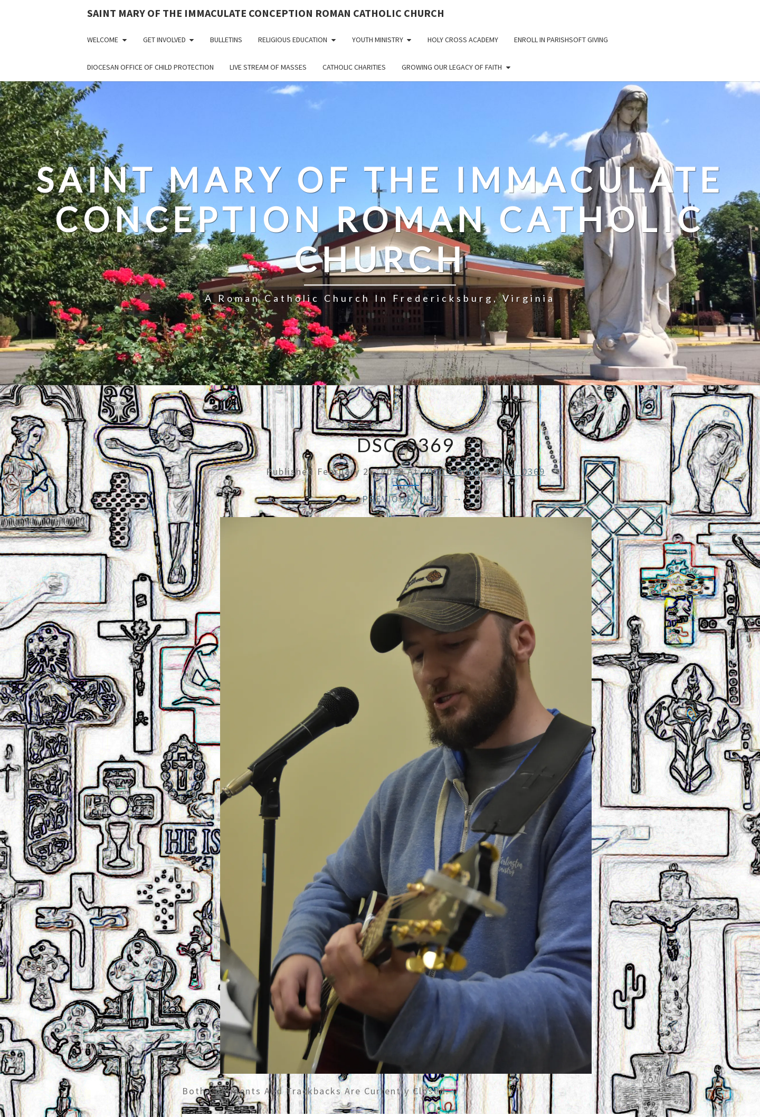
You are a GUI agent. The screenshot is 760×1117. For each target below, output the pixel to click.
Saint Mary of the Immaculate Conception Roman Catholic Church (265, 13)
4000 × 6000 (451, 471)
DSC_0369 (520, 471)
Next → (443, 499)
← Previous (380, 499)
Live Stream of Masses (268, 67)
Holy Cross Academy (463, 39)
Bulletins (226, 39)
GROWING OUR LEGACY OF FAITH (452, 67)
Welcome (102, 39)
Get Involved (164, 39)
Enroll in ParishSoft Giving (561, 39)
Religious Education (292, 39)
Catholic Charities (354, 67)
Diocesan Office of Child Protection (150, 67)
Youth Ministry (377, 39)
